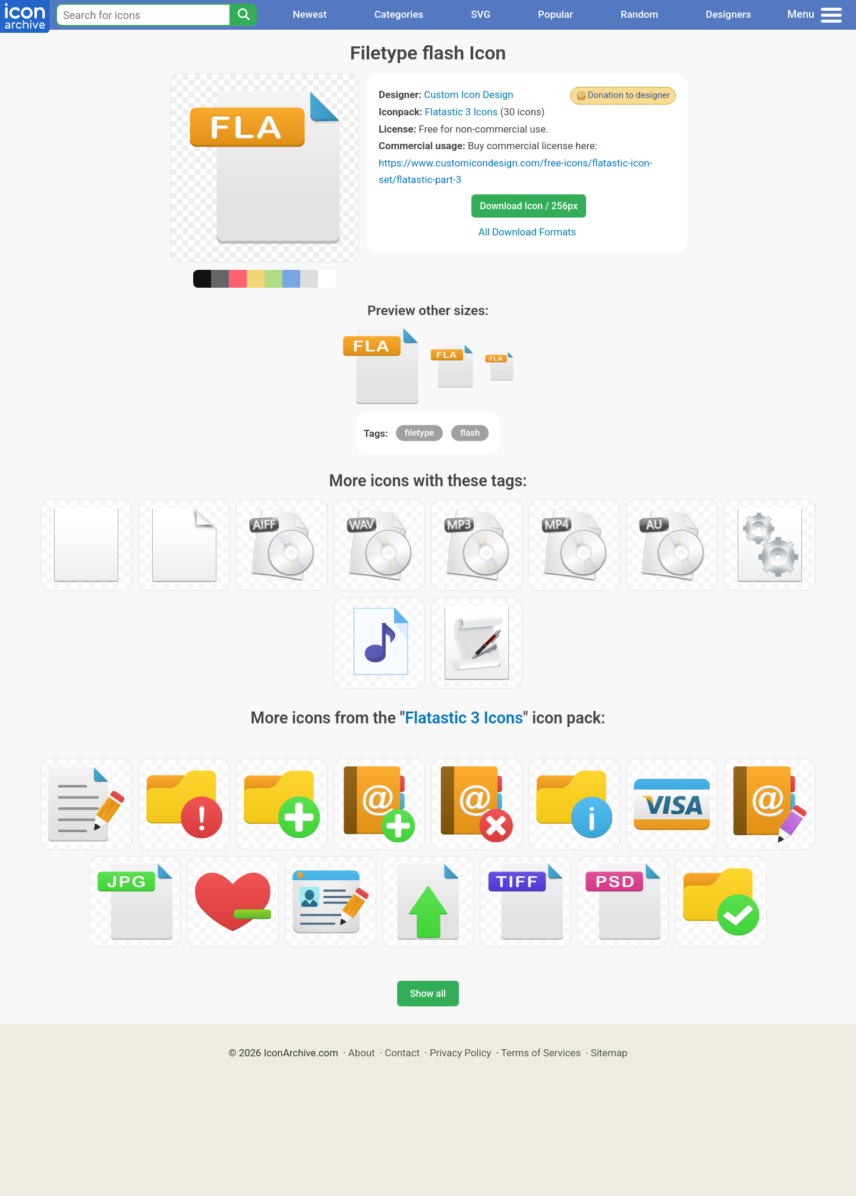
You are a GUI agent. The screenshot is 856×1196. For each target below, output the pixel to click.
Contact (402, 1053)
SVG (480, 14)
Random (639, 14)
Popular (555, 14)
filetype (419, 432)
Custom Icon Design (468, 94)
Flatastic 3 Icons (461, 112)
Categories (399, 14)
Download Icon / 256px (528, 206)
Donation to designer (628, 95)
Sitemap (609, 1053)
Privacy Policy (460, 1053)
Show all (428, 993)
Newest (309, 14)
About (361, 1053)
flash (470, 432)
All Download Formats (528, 232)
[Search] (243, 15)
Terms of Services (541, 1053)
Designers (728, 14)
